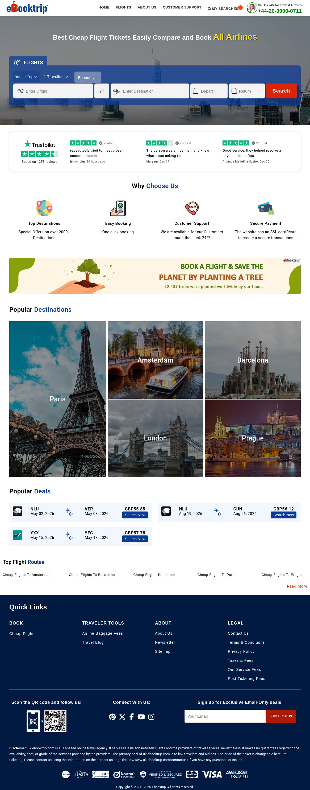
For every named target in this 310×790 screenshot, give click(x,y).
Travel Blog (93, 642)
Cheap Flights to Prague (282, 574)
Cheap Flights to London (154, 574)
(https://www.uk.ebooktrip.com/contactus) (155, 760)
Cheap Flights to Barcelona (92, 574)
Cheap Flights (22, 633)
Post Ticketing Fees (246, 678)
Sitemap (162, 651)
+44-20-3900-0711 (280, 11)
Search (281, 90)
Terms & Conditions (246, 642)
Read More (297, 586)
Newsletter (165, 642)
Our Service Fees (244, 669)
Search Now (135, 514)
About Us (164, 633)
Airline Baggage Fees (102, 633)
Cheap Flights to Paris (217, 574)
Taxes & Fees (241, 660)
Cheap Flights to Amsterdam (27, 574)
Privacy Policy (241, 651)
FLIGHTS (28, 62)
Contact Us (238, 633)
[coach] (57, 76)
